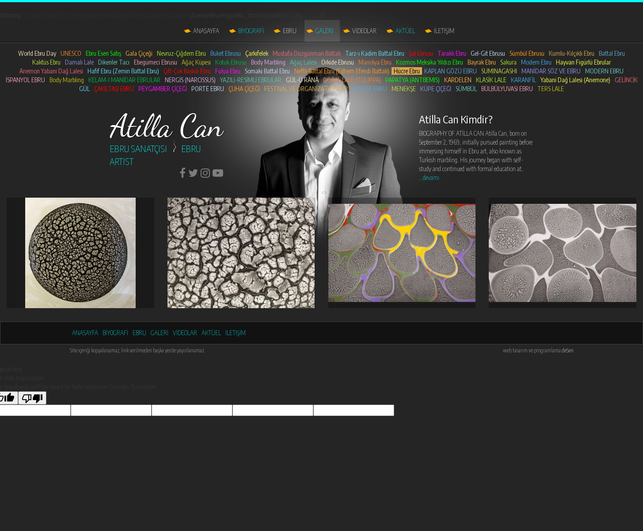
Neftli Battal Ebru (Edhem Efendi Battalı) (341, 71)
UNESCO (71, 53)
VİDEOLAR (364, 30)
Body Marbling (268, 62)
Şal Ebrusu (421, 53)
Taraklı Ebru (452, 53)
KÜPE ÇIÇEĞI (435, 88)
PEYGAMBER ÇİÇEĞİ (162, 88)
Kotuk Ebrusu (231, 62)
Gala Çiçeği (139, 53)
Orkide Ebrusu (337, 62)
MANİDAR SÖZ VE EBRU (551, 71)
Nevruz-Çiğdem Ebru (181, 53)
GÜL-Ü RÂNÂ (302, 80)
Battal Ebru (612, 53)
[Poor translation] (32, 398)
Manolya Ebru (375, 62)
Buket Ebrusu (225, 53)
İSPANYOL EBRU (25, 80)
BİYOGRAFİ (251, 30)
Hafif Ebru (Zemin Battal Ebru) (123, 71)
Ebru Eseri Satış (103, 53)
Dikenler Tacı (113, 62)
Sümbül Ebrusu (527, 53)
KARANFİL (523, 80)
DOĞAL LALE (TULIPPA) (352, 80)
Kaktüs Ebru (46, 62)
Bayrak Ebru (482, 62)
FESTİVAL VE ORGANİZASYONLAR (306, 88)
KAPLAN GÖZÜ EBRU (450, 71)
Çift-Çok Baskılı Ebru (187, 71)
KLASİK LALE (491, 80)
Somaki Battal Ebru (267, 71)
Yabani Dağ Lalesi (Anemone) (575, 80)
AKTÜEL (405, 30)
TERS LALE (550, 88)
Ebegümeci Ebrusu (155, 62)
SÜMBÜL (466, 88)
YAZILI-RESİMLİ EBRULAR (251, 80)
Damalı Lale (79, 62)
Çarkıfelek (256, 53)
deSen (568, 350)
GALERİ (324, 30)
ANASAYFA (206, 30)
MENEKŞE (404, 88)
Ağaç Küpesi (196, 62)
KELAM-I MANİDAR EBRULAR (124, 80)
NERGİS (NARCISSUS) (190, 80)
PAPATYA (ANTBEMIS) (412, 80)
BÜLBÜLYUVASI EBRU (507, 88)
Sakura (508, 62)
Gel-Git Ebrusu (488, 53)
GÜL (84, 88)
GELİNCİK (626, 80)
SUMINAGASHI (499, 71)
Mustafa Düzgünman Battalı (307, 53)
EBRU (290, 30)
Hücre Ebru (407, 71)
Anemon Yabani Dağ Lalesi (51, 71)
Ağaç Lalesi (303, 62)
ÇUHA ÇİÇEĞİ (244, 88)
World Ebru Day (37, 53)
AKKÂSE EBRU (369, 88)
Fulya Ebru (227, 71)
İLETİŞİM (444, 30)
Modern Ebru (536, 62)
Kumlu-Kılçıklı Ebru (571, 53)
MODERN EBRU (604, 71)
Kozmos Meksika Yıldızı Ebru (429, 62)
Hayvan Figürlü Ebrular (583, 62)
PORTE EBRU (207, 88)
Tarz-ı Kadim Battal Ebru (374, 53)
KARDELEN (458, 80)
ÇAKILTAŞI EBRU (114, 88)
